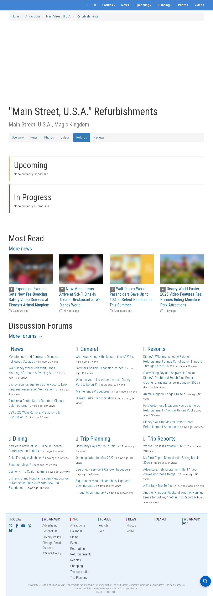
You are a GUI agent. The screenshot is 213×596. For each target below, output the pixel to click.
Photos (183, 5)
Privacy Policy (51, 537)
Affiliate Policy (51, 553)
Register (104, 525)
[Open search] (205, 581)
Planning (165, 5)
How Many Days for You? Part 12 (97, 446)
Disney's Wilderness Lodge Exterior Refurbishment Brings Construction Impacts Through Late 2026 (172, 361)
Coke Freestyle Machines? (26, 458)
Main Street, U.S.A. (58, 16)
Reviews (99, 137)
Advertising (49, 525)
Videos (199, 5)
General (87, 349)
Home (16, 16)
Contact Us (49, 531)
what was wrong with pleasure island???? (103, 357)
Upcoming (143, 5)
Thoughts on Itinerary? (91, 492)
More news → (24, 248)
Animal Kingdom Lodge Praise (163, 394)
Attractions (32, 16)
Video (130, 531)
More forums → (26, 336)
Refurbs (81, 137)
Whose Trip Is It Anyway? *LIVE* (164, 446)
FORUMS (105, 519)
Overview (18, 137)
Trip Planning (93, 438)
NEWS (132, 519)
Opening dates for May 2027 (95, 458)
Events (74, 543)
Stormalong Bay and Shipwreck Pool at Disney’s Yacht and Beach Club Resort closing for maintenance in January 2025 (170, 377)
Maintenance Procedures (93, 391)
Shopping (76, 566)
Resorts (154, 349)
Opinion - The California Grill (27, 471)
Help (101, 531)
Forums (108, 5)
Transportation (80, 572)
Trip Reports (159, 438)
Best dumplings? (20, 465)
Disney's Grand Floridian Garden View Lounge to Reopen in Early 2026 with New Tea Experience (39, 483)
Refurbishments (87, 16)
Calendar (76, 531)
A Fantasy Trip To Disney (160, 486)
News (125, 5)
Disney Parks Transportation (95, 398)
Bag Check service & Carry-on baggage (102, 469)
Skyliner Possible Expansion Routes (100, 368)
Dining (18, 438)
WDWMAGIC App (191, 521)
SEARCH (161, 519)
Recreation (77, 549)
